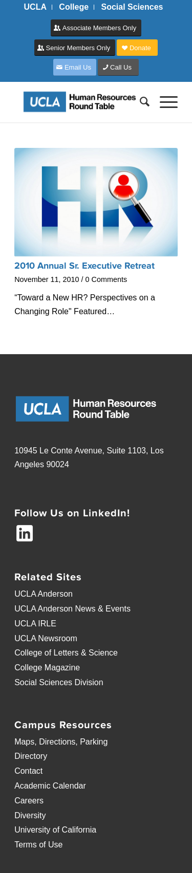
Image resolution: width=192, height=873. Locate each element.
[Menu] (164, 101)
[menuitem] (35, 7)
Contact (28, 771)
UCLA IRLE (35, 623)
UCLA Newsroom (45, 638)
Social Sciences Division (58, 682)
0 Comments (106, 279)
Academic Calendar (50, 785)
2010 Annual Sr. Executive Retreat (84, 265)
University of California (55, 829)
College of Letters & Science (66, 652)
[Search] (140, 101)
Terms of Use (38, 844)
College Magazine (47, 667)
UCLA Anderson (43, 594)
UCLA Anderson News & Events (72, 608)
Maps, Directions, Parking (61, 741)
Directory (30, 756)
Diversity (30, 815)
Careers (29, 800)
